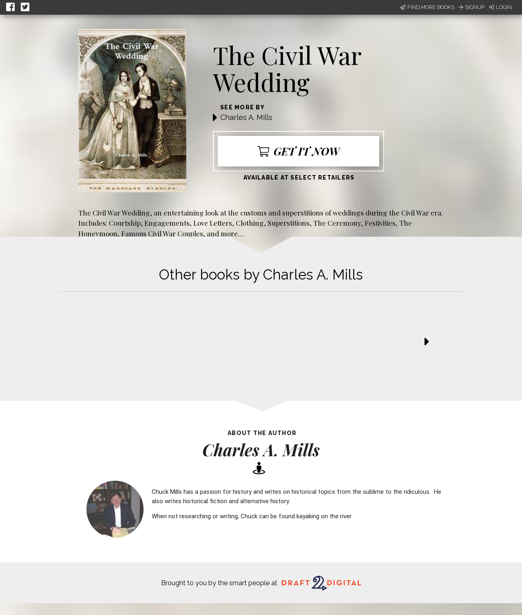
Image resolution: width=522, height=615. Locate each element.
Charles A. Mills (246, 117)
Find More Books (427, 7)
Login (500, 7)
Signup (471, 7)
